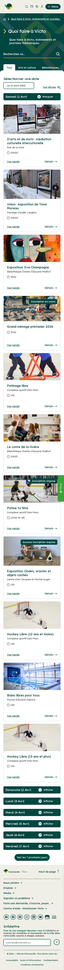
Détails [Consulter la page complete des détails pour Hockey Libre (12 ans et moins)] (51, 654)
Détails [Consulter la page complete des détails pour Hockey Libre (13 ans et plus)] (51, 777)
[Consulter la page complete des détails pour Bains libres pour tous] (32, 701)
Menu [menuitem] (53, 6)
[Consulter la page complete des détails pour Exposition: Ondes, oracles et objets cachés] (32, 579)
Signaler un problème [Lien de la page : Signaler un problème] (18, 898)
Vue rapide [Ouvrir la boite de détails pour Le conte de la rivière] (13, 467)
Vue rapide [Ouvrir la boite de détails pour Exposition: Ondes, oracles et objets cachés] (13, 593)
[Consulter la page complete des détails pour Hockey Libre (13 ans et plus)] (32, 763)
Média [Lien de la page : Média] (9, 893)
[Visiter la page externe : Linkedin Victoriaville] (34, 917)
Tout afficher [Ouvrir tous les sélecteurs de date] (52, 87)
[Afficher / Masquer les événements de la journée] (50, 96)
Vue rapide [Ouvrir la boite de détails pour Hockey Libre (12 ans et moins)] (13, 654)
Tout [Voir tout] (9, 67)
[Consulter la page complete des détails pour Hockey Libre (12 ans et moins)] (32, 640)
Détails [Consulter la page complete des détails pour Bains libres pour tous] (51, 715)
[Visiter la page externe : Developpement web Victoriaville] (54, 917)
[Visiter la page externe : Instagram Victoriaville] (27, 917)
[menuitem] (8, 6)
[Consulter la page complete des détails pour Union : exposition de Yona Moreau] (32, 212)
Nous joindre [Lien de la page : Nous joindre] (13, 882)
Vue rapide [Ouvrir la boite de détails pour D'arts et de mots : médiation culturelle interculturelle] (13, 161)
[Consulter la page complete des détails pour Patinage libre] (32, 392)
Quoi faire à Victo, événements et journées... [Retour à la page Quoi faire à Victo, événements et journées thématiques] (36, 19)
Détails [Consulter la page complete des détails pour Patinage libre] (51, 406)
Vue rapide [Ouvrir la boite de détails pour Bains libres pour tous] (13, 715)
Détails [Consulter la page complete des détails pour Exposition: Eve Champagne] (51, 287)
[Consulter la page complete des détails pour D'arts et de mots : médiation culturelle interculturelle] (32, 147)
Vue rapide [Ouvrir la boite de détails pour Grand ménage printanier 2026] (13, 345)
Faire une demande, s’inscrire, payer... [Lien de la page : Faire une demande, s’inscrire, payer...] (28, 903)
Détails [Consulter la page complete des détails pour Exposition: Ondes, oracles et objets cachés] (51, 593)
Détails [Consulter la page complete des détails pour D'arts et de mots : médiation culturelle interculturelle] (51, 161)
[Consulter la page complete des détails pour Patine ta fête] (32, 514)
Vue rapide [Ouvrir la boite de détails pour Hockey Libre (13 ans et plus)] (13, 777)
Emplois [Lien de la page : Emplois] (10, 888)
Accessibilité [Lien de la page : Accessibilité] (12, 960)
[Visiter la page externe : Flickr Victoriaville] (47, 917)
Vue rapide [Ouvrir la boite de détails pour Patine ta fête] (13, 528)
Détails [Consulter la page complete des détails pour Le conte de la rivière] (51, 467)
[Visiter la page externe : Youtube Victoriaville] (40, 917)
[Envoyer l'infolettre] (57, 942)
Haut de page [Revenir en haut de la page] (49, 871)
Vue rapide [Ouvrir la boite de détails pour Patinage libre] (13, 406)
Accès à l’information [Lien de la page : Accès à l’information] (30, 960)
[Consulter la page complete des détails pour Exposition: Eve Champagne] (32, 273)
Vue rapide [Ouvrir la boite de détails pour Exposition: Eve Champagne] (13, 287)
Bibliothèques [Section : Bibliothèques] (50, 67)
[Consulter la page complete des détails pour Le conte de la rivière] (32, 453)
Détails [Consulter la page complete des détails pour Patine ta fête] (51, 528)
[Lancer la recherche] (58, 54)
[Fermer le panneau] (61, 488)
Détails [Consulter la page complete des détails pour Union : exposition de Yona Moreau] (51, 226)
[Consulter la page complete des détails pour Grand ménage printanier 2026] (32, 331)
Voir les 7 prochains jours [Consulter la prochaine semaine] (32, 857)
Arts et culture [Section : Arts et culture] (27, 67)
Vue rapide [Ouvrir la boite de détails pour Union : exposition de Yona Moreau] (13, 226)
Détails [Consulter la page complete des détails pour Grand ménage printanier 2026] (51, 345)
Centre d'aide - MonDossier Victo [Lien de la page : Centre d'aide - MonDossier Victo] (25, 908)
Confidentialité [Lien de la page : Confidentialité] (50, 960)
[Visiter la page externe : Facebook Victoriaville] (6, 917)
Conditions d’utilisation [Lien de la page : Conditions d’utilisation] (32, 965)
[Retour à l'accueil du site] (5, 19)
